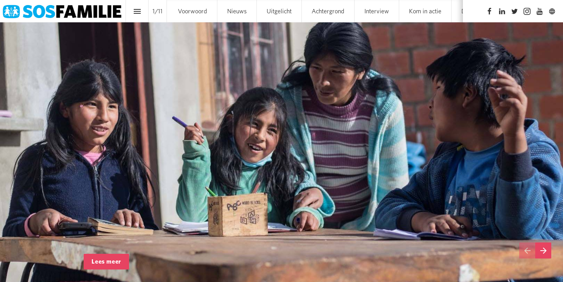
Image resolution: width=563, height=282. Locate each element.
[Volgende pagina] (543, 250)
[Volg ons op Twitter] (514, 11)
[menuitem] (192, 11)
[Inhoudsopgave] (137, 11)
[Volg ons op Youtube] (539, 11)
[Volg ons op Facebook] (489, 11)
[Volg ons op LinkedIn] (502, 11)
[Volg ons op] (552, 11)
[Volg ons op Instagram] (527, 11)
